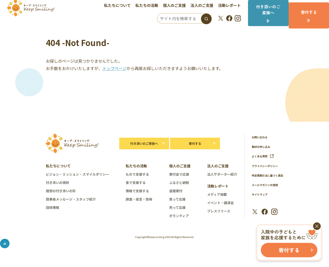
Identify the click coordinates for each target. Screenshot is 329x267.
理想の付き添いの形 (61, 190)
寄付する (195, 143)
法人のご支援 (205, 6)
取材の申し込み (262, 146)
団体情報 (52, 207)
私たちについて (120, 6)
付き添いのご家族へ (142, 143)
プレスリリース (218, 211)
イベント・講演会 (220, 202)
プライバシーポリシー (267, 165)
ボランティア (179, 215)
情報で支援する (137, 190)
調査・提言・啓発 (139, 199)
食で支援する (136, 182)
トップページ (114, 68)
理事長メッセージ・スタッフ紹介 (71, 199)
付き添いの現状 (57, 182)
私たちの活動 (149, 6)
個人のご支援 (177, 6)
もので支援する (137, 174)
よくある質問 (264, 156)
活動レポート (232, 6)
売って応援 (177, 207)
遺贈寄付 (175, 190)
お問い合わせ (261, 137)
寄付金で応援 (179, 174)
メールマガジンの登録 (267, 190)
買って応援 (177, 199)
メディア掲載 (217, 194)
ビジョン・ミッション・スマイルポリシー (77, 174)
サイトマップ (261, 200)
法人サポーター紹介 (222, 174)
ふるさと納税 (179, 182)
